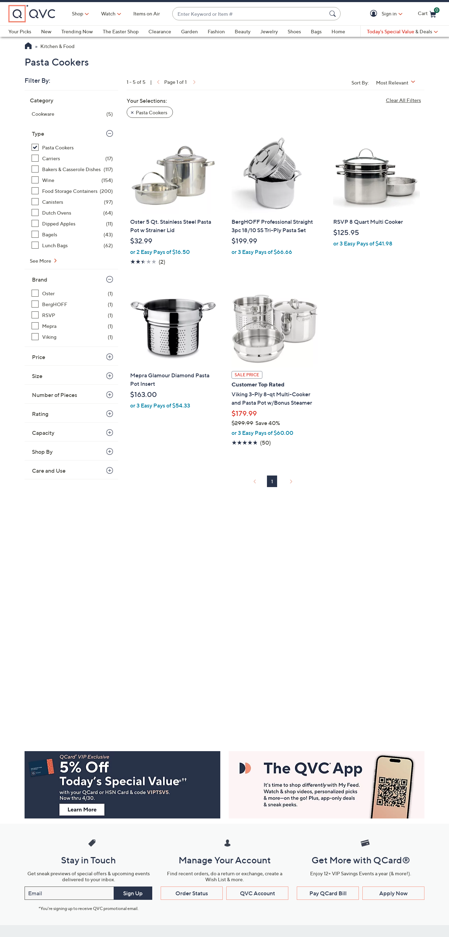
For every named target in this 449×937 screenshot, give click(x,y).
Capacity (43, 432)
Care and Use (49, 470)
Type (38, 133)
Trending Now (77, 31)
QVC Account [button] (257, 893)
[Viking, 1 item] (72, 337)
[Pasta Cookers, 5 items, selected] (72, 147)
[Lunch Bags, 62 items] (72, 245)
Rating (40, 413)
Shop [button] (77, 13)
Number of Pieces (54, 394)
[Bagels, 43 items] (72, 234)
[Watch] (108, 14)
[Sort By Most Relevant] (398, 83)
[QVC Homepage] (28, 46)
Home (338, 31)
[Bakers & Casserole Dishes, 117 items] (72, 169)
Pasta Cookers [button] (151, 112)
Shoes (294, 31)
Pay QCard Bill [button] (328, 893)
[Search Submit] (333, 13)
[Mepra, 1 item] (72, 326)
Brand (39, 279)
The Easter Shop (121, 31)
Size (37, 375)
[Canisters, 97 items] (72, 201)
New (46, 31)
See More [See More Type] (41, 261)
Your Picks (19, 31)
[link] (157, 82)
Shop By (42, 451)
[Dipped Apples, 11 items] (72, 223)
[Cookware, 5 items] (72, 113)
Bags (316, 31)
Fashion (216, 31)
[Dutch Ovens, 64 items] (72, 212)
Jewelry (269, 31)
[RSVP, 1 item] (72, 315)
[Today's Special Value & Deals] (402, 31)
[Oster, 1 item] (72, 293)
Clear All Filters (403, 100)
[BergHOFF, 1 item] (72, 304)
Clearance (159, 31)
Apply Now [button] (393, 893)
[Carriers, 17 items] (72, 158)
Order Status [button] (191, 893)
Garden (189, 31)
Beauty (242, 31)
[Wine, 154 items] (72, 180)
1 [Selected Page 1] (272, 481)
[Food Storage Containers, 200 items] (72, 191)
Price (38, 356)
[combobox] (249, 13)
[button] (375, 14)
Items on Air (146, 13)
